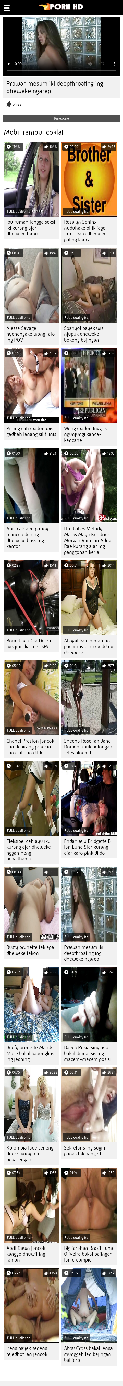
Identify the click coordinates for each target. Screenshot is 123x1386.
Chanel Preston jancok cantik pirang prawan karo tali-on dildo (30, 747)
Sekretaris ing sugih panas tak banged (84, 1151)
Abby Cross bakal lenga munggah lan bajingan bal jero (88, 1354)
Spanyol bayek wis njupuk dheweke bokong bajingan (83, 334)
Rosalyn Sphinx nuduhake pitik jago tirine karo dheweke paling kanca (85, 231)
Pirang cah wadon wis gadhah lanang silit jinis (31, 431)
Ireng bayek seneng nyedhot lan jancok (26, 1351)
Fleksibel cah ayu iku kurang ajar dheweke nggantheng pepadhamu (28, 850)
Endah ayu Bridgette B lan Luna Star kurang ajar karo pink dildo (87, 847)
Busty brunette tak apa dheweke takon (30, 950)
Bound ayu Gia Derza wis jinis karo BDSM (28, 644)
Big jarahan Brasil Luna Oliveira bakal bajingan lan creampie (88, 1254)
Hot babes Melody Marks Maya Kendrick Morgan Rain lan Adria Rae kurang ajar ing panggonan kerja (88, 540)
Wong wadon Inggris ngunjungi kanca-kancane (85, 434)
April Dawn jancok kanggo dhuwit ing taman (25, 1254)
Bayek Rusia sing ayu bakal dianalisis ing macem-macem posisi (87, 1053)
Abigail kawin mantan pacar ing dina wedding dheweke (88, 646)
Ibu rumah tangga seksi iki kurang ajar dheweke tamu (30, 228)
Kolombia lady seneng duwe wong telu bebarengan (29, 1154)
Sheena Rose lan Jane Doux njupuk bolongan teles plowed (88, 747)
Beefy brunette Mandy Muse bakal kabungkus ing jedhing (30, 1053)
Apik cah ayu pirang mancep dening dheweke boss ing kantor (27, 537)
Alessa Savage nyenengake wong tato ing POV (30, 334)
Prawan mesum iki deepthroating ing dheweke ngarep (83, 953)
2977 (17, 104)
